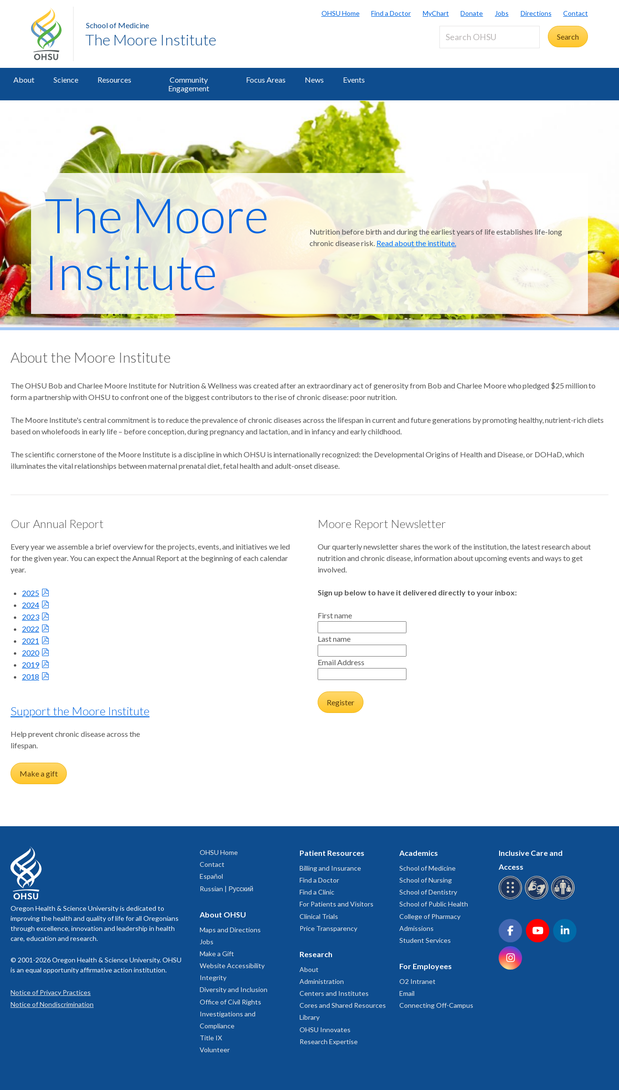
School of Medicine (117, 25)
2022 (30, 628)
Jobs (502, 13)
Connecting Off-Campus (436, 1005)
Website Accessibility (232, 965)
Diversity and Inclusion (233, 989)
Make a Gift (217, 954)
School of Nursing (425, 880)
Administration (321, 981)
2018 (30, 676)
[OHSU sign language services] (538, 898)
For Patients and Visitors (336, 904)
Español (211, 876)
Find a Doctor (391, 13)
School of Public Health (433, 904)
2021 (30, 640)
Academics (418, 852)
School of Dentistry (428, 892)
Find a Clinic (316, 892)
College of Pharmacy (429, 916)
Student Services (425, 940)
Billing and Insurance (330, 868)
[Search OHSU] (489, 37)
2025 (30, 592)
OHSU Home (340, 13)
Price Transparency (328, 928)
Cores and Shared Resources (342, 1005)
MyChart (436, 13)
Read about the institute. (416, 243)
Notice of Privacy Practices (51, 992)
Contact (575, 13)
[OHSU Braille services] (512, 898)
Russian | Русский (226, 889)
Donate (471, 13)
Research (315, 954)
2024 (30, 604)
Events (354, 79)
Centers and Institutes (334, 993)
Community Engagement (188, 84)
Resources (114, 79)
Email (407, 993)
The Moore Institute (150, 39)
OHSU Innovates (325, 1029)
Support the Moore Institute (80, 711)
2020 (30, 652)
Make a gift (39, 773)
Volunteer (215, 1050)
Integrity (213, 977)
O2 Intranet (417, 981)
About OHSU (223, 914)
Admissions (416, 928)
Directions (536, 13)
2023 (30, 616)
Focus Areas (266, 79)
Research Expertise (328, 1041)
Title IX (211, 1038)
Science (65, 79)
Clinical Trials (318, 916)
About (23, 79)
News (314, 79)
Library (309, 1017)
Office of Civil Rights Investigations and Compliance (230, 1014)
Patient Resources (331, 852)
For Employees (425, 966)
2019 (30, 664)
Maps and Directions (230, 930)
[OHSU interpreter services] (564, 898)
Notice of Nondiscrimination (52, 1004)
